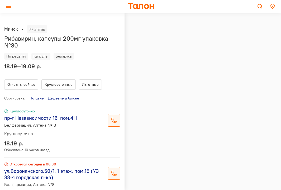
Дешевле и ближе (63, 98)
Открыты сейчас (21, 84)
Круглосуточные (59, 84)
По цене (37, 98)
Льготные (90, 84)
